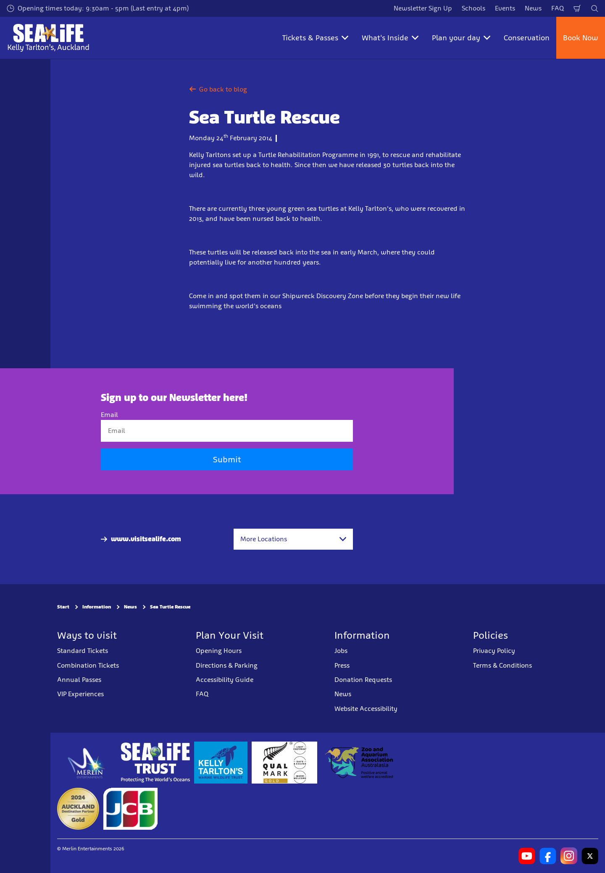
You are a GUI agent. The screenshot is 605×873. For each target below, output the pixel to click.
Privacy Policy (494, 651)
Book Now (580, 37)
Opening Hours (219, 651)
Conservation (527, 37)
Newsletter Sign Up (423, 8)
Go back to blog (218, 89)
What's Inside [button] (390, 37)
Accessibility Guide (224, 680)
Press (342, 665)
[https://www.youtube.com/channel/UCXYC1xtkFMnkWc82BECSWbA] (526, 855)
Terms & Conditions (502, 665)
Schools (473, 8)
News (533, 8)
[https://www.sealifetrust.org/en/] (155, 763)
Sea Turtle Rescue (170, 607)
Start (63, 607)
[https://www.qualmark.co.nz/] (284, 763)
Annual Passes (79, 680)
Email (109, 415)
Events (505, 8)
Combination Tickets (88, 665)
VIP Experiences (80, 694)
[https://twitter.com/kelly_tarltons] (589, 855)
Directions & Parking (227, 665)
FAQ (557, 8)
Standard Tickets (82, 651)
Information (96, 607)
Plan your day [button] (461, 37)
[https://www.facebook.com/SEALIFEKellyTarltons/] (547, 855)
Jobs (340, 651)
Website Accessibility (365, 709)
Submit (227, 459)
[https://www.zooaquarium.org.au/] (359, 763)
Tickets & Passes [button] (315, 37)
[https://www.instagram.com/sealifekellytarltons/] (568, 855)
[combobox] (293, 539)
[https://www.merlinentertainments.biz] (86, 763)
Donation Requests (363, 680)
